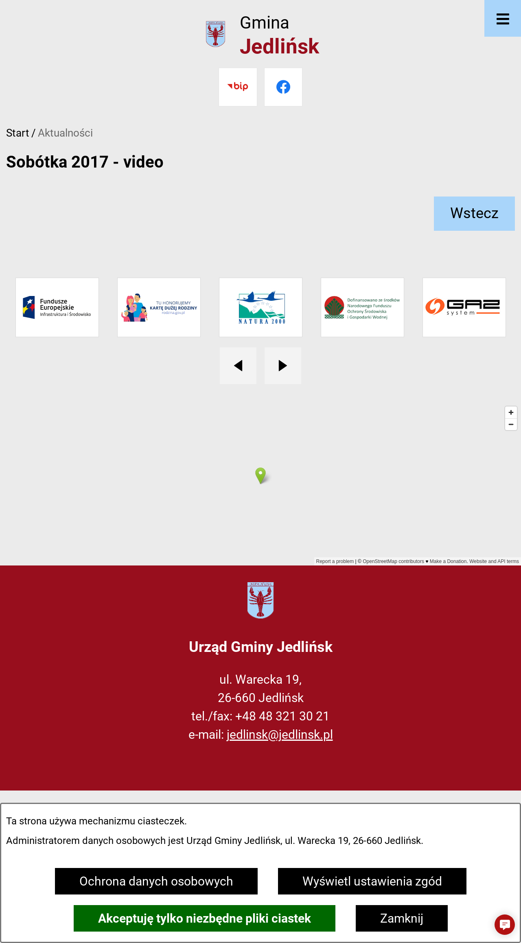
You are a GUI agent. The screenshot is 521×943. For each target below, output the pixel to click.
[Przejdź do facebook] (283, 87)
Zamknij (401, 918)
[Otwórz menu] (502, 18)
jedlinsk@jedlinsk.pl (280, 734)
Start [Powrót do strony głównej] (17, 133)
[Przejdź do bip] (238, 87)
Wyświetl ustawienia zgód (372, 881)
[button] (505, 924)
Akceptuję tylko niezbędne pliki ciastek (204, 918)
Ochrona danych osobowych (156, 881)
